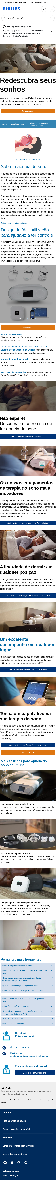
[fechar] (51, 31)
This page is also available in (16, 2)
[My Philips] (44, 9)
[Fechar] (53, 2)
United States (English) (38, 2)
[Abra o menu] (52, 9)
